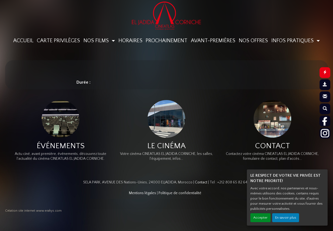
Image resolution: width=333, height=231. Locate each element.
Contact (201, 182)
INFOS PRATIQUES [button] (293, 41)
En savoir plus (285, 217)
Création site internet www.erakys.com (33, 210)
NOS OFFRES (253, 41)
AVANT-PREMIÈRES (213, 41)
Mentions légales (142, 193)
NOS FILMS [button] (96, 41)
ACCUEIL (23, 41)
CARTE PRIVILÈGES (58, 41)
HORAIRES (130, 41)
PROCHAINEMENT (166, 41)
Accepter (260, 217)
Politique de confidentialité (180, 193)
